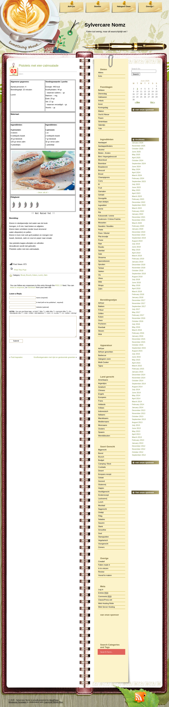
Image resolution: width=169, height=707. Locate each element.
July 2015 (136, 354)
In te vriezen (103, 568)
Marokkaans (103, 418)
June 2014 (136, 393)
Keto (100, 76)
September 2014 (139, 384)
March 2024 (137, 175)
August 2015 (137, 351)
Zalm (100, 289)
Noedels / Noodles (105, 226)
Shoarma (102, 257)
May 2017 (136, 312)
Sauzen (101, 523)
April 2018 (136, 288)
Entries (103, 593)
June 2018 (136, 282)
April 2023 (136, 193)
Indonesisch (103, 411)
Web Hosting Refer (106, 603)
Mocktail (101, 505)
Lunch (100, 502)
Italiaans (101, 415)
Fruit (100, 188)
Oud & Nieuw (103, 114)
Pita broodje (103, 236)
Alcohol (101, 150)
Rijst (100, 244)
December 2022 (138, 202)
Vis (99, 275)
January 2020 (137, 229)
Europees (102, 397)
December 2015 (138, 339)
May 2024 (136, 169)
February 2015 (138, 369)
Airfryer (101, 303)
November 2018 (138, 268)
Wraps (101, 285)
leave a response (17, 287)
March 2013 (137, 437)
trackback (31, 287)
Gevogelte (102, 198)
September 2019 (139, 238)
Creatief (101, 561)
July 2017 (136, 309)
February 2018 (138, 294)
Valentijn (101, 125)
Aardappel (102, 143)
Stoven (101, 331)
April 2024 (136, 172)
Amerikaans (103, 380)
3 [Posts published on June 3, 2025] (137, 89)
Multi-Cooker (103, 362)
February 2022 (138, 211)
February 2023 (138, 199)
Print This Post (20, 270)
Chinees (101, 390)
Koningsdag (103, 108)
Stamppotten (103, 537)
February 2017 (138, 315)
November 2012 (138, 449)
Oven (100, 320)
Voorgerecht (103, 544)
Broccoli (101, 170)
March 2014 (137, 401)
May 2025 (136, 155)
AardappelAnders (105, 146)
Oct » (152, 102)
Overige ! (150, 6)
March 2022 (137, 208)
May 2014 (136, 395)
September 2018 (139, 274)
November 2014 (138, 378)
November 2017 (138, 303)
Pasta (100, 230)
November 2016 (138, 318)
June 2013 (136, 428)
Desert (101, 471)
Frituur (101, 310)
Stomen (97, 6)
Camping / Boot (104, 464)
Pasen (100, 118)
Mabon (101, 111)
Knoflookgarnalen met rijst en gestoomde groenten (54, 357)
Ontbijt (101, 512)
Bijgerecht (102, 450)
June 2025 (136, 152)
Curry (100, 181)
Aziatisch (102, 387)
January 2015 (137, 372)
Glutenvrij (102, 485)
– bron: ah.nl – (43, 192)
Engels (101, 394)
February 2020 (138, 226)
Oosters (101, 429)
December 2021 (138, 217)
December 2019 (138, 232)
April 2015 (136, 363)
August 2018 (137, 277)
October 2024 (137, 160)
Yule (100, 128)
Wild (100, 282)
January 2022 (137, 214)
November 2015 (138, 342)
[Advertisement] (111, 628)
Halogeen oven (104, 359)
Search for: (136, 69)
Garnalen (102, 191)
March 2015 (137, 366)
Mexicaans (102, 425)
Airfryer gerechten (105, 352)
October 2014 (137, 381)
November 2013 (138, 413)
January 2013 (137, 443)
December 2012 (138, 446)
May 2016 (136, 327)
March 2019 (137, 256)
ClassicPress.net (105, 600)
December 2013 (138, 410)
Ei (99, 184)
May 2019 (136, 250)
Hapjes (101, 488)
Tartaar (101, 268)
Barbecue (102, 355)
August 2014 (137, 387)
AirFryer (71, 6)
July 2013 (136, 425)
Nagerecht (102, 509)
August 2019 (137, 241)
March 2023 (137, 196)
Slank (100, 526)
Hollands (101, 404)
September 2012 (139, 455)
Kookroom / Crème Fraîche (109, 219)
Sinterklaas (102, 122)
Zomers (101, 547)
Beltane (101, 90)
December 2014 (138, 375)
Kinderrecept (103, 495)
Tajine (100, 366)
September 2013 (139, 419)
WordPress (53, 700)
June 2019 (136, 247)
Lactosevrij (102, 499)
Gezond (101, 481)
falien (21, 74)
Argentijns (102, 383)
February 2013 (138, 440)
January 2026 (137, 143)
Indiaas (101, 408)
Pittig (100, 516)
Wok (100, 334)
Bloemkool (102, 160)
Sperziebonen (104, 261)
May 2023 (136, 190)
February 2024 (138, 178)
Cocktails (102, 467)
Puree (100, 240)
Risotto (101, 247)
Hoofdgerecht (103, 492)
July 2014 (136, 389)
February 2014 (138, 404)
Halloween (102, 97)
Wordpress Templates (17, 702)
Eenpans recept (104, 474)
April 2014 (136, 398)
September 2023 (139, 181)
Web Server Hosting (106, 607)
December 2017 (138, 300)
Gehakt (101, 195)
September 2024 (139, 163)
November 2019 (138, 235)
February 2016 (138, 333)
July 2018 (136, 279)
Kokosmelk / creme (106, 216)
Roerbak (101, 327)
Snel (100, 533)
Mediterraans (103, 422)
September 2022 (139, 205)
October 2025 (137, 149)
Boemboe (102, 163)
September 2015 (139, 348)
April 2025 (136, 158)
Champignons (104, 177)
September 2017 (139, 306)
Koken (100, 317)
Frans (100, 401)
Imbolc (101, 101)
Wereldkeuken (104, 436)
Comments (105, 596)
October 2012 (137, 452)
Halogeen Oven (123, 6)
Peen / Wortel (103, 233)
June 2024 (136, 167)
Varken (101, 271)
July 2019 (136, 244)
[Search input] (112, 652)
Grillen (101, 313)
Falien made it (104, 565)
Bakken (101, 306)
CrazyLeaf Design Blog (53, 702)
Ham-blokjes (103, 202)
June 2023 (136, 187)
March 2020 (137, 223)
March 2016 (137, 330)
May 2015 (136, 360)
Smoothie (102, 530)
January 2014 (137, 407)
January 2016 (137, 336)
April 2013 (136, 434)
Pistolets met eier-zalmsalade (38, 65)
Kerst (100, 104)
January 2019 (137, 262)
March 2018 (137, 291)
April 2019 (136, 253)
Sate (100, 254)
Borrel (100, 453)
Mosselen (102, 223)
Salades (101, 519)
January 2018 (137, 297)
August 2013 (137, 422)
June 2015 (136, 357)
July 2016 (136, 324)
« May (137, 102)
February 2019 (138, 259)
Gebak (101, 478)
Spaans (101, 432)
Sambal (101, 251)
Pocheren (102, 324)
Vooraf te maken (105, 575)
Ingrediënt (102, 205)
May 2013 (136, 431)
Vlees (100, 278)
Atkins (100, 73)
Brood (100, 174)
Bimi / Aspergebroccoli (107, 157)
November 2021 (138, 220)
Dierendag (102, 94)
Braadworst (103, 167)
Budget (101, 460)
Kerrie (100, 209)
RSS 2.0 (58, 285)
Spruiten (101, 264)
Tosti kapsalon (17, 357)
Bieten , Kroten (104, 153)
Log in (100, 589)
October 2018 (137, 270)
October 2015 (137, 345)
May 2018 (136, 285)
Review (101, 572)
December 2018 (138, 265)
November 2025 (138, 146)
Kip (99, 212)
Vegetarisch (103, 540)
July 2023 (136, 184)
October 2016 (137, 321)
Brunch (101, 457)
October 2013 (137, 416)
